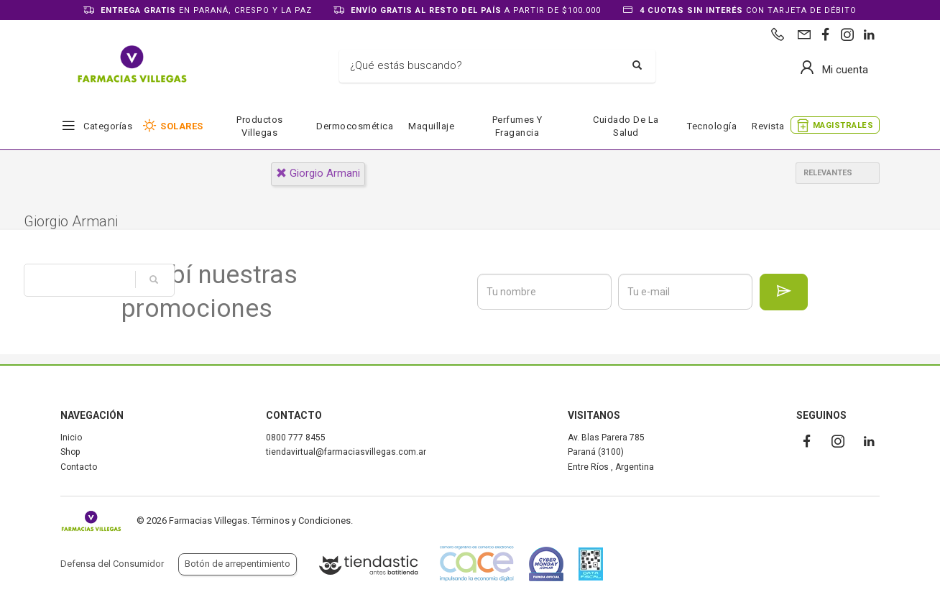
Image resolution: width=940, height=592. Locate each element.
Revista (768, 126)
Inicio (71, 438)
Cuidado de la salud (626, 126)
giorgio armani (318, 173)
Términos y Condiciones (301, 520)
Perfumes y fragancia (517, 126)
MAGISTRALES (843, 125)
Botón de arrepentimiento (237, 563)
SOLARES (181, 126)
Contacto (78, 467)
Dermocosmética (354, 126)
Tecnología (712, 126)
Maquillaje (431, 126)
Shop (70, 452)
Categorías (107, 126)
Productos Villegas (259, 126)
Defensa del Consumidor (112, 563)
